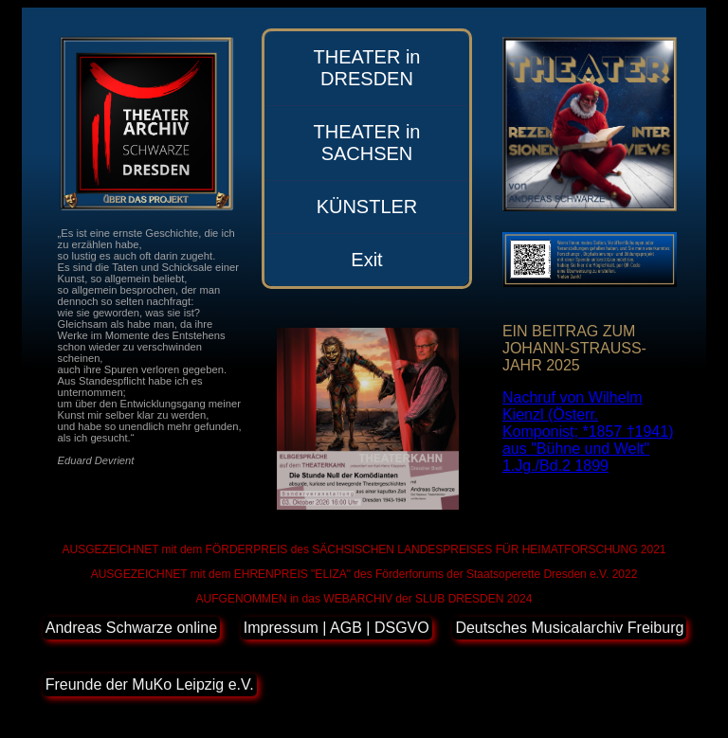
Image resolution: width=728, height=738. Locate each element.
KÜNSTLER (367, 206)
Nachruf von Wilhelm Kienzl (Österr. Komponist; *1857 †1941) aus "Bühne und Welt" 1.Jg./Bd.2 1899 (588, 431)
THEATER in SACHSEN (366, 142)
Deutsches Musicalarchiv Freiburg (569, 628)
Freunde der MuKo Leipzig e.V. (150, 684)
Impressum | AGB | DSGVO (336, 628)
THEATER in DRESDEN (366, 67)
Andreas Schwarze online (131, 628)
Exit (366, 259)
